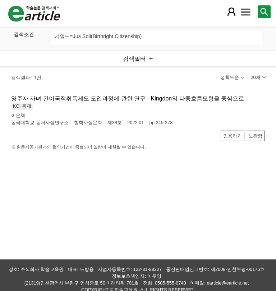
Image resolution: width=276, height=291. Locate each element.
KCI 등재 (22, 106)
